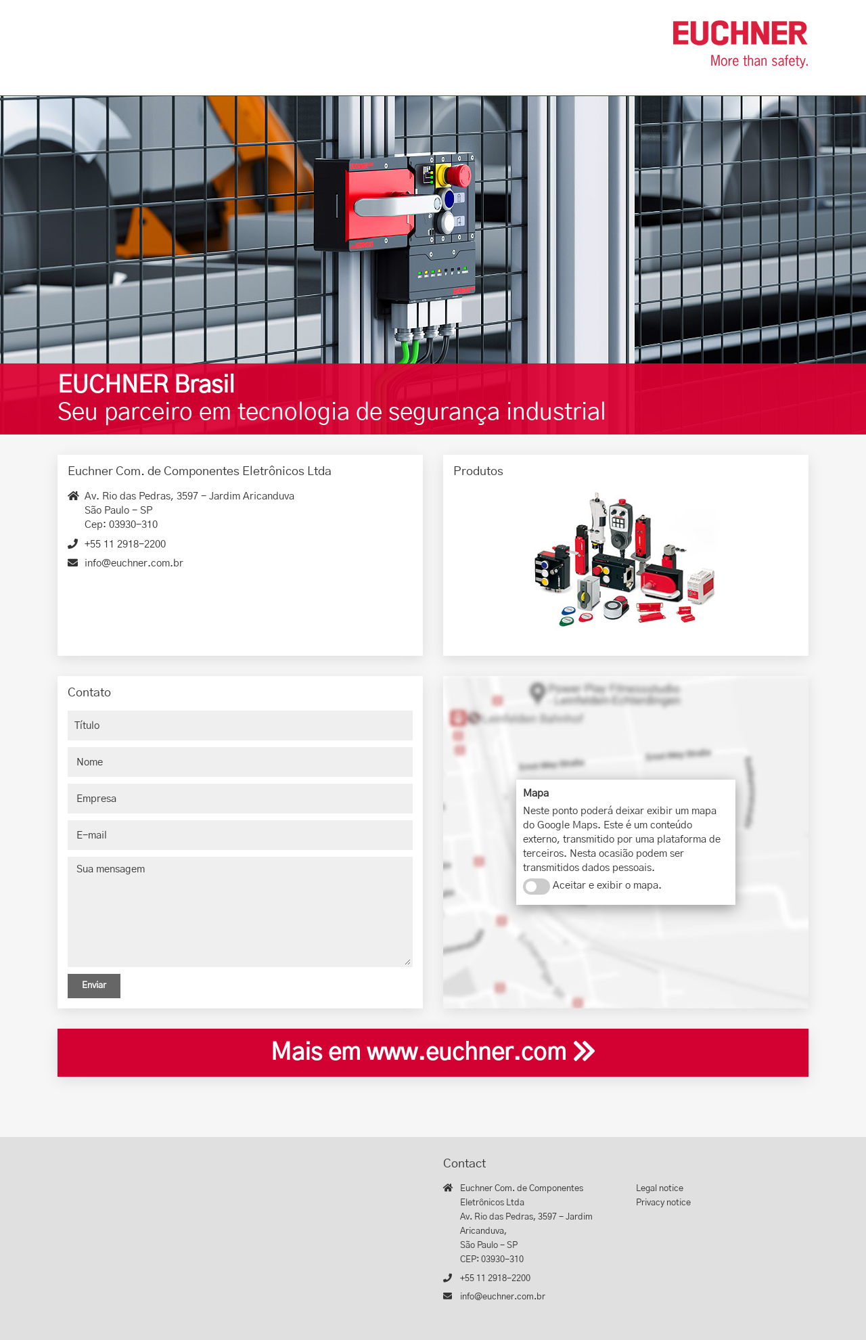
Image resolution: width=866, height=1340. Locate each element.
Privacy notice (663, 1203)
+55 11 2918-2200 (125, 544)
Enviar (94, 985)
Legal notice (659, 1188)
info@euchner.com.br (134, 563)
